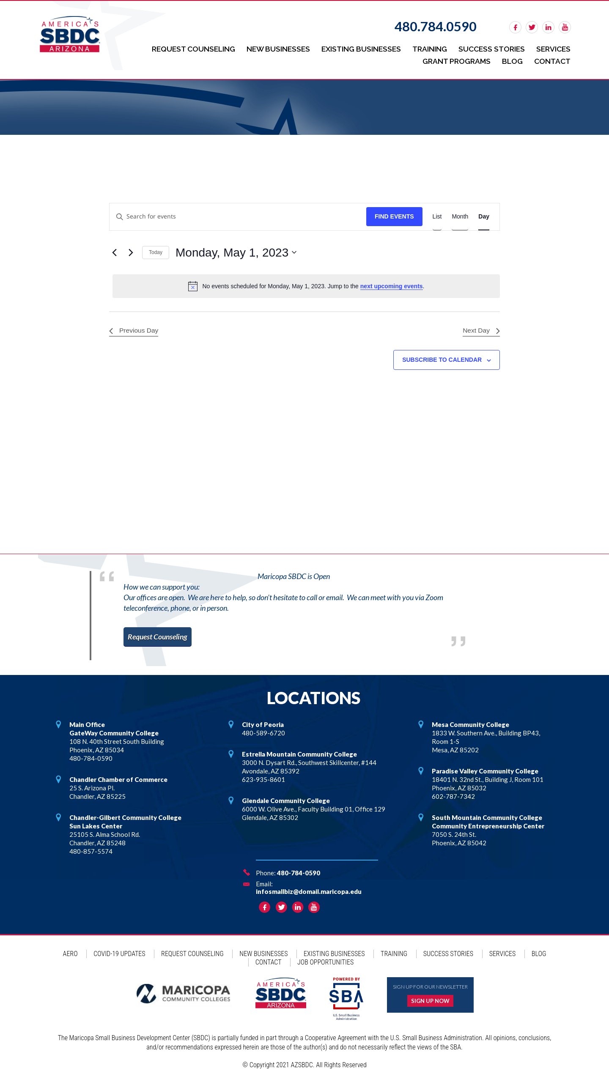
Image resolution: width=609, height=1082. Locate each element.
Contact (552, 59)
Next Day (481, 329)
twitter (532, 27)
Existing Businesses (356, 48)
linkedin (548, 27)
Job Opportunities (325, 960)
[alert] (306, 284)
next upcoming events (391, 284)
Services (553, 48)
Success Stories (489, 48)
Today (155, 250)
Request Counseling (184, 48)
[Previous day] (114, 251)
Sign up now (430, 998)
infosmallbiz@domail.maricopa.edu (309, 889)
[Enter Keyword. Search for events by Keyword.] (238, 215)
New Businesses (271, 48)
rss (565, 27)
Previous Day (134, 329)
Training (426, 48)
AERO (70, 952)
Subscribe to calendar (442, 358)
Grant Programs (453, 59)
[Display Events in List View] (437, 214)
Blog (511, 59)
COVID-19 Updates (119, 952)
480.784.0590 (436, 26)
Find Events (394, 214)
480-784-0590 (298, 870)
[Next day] (131, 251)
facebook (515, 27)
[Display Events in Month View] (460, 214)
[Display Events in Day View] (483, 214)
